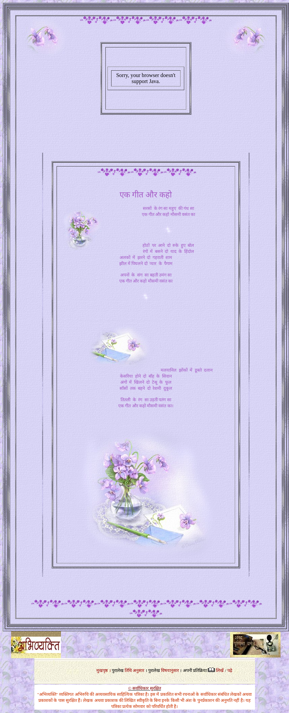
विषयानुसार (170, 670)
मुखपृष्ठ (102, 670)
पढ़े (229, 670)
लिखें (220, 670)
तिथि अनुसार (134, 670)
